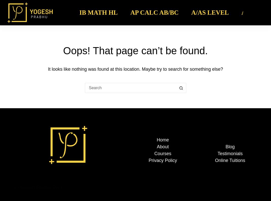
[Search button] (181, 88)
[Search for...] (130, 88)
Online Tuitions (230, 160)
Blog (230, 146)
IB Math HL (98, 12)
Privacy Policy (163, 160)
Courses (162, 153)
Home (163, 139)
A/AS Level (210, 12)
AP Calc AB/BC (154, 12)
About (163, 146)
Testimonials (230, 153)
